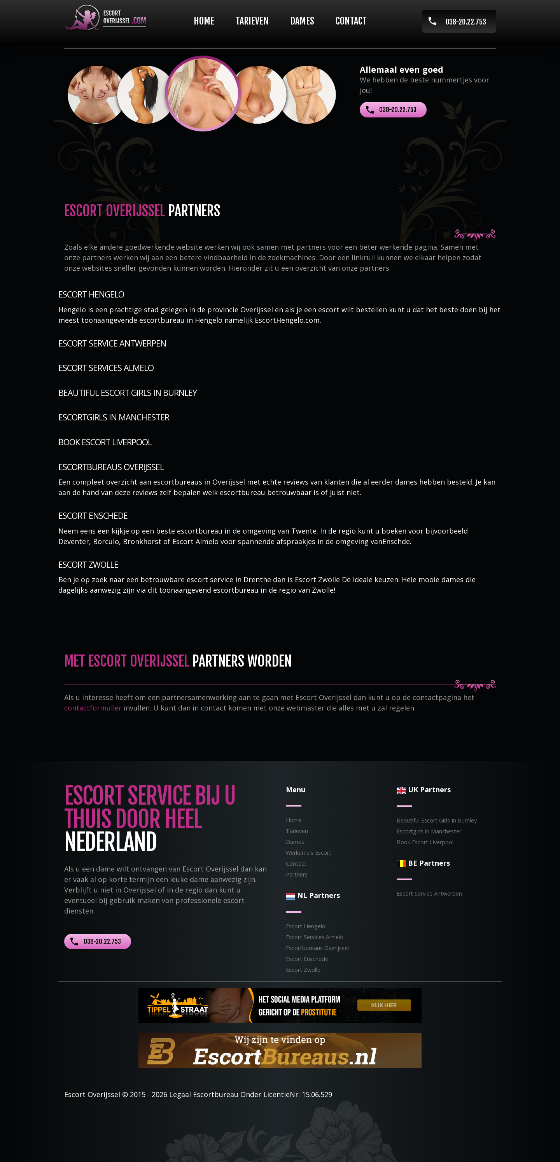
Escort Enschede (93, 515)
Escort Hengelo (91, 294)
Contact (351, 21)
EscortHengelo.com (287, 320)
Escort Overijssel (92, 1094)
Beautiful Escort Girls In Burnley (127, 392)
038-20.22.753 (466, 22)
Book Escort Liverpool (105, 442)
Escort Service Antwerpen (112, 343)
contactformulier (93, 707)
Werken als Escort (308, 852)
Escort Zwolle (88, 564)
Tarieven (252, 21)
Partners (297, 874)
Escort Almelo (195, 541)
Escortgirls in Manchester (113, 417)
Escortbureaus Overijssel (111, 466)
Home (204, 21)
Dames (302, 21)
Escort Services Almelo (106, 367)
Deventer (73, 541)
